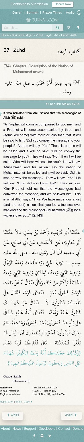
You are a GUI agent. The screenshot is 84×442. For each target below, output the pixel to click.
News (16, 429)
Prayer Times (52, 12)
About (5, 429)
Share (19, 401)
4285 (71, 415)
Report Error (7, 401)
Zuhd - (47, 35)
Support (30, 429)
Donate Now (63, 4)
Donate (77, 429)
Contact (64, 429)
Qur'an (17, 12)
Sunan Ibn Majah (22, 35)
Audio (70, 12)
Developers (47, 429)
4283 (13, 415)
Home (5, 35)
